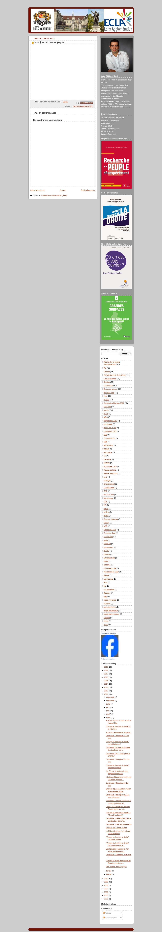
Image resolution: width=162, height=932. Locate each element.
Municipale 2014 (110, 466)
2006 (106, 892)
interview (107, 407)
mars (108, 718)
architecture (108, 579)
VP (105, 505)
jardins (106, 512)
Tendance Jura (109, 533)
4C (105, 456)
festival (106, 449)
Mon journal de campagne (116, 867)
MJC (105, 526)
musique (107, 604)
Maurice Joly (109, 495)
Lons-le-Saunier (110, 379)
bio (105, 586)
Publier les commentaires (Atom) (54, 195)
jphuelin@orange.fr (109, 134)
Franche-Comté (110, 568)
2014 (106, 684)
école (106, 625)
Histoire (107, 463)
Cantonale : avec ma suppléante (119, 824)
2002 (106, 899)
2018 (106, 670)
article (106, 509)
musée (106, 400)
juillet (108, 704)
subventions (108, 547)
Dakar (106, 561)
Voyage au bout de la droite (115, 375)
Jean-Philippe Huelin (108, 633)
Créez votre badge (107, 659)
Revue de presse (110, 389)
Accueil (63, 190)
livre (105, 597)
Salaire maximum (110, 473)
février (109, 871)
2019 (106, 667)
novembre (110, 701)
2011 (106, 694)
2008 (106, 885)
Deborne (107, 565)
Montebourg (108, 498)
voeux (106, 621)
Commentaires (110, 918)
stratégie (107, 481)
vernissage (108, 424)
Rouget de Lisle (110, 470)
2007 (106, 889)
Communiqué (109, 488)
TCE (105, 502)
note (105, 477)
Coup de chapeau (111, 519)
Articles (107, 913)
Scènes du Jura (110, 530)
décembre (110, 697)
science (107, 618)
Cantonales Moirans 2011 (83, 106)
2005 (106, 895)
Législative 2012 (110, 431)
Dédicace (107, 459)
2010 (106, 879)
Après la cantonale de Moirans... (119, 732)
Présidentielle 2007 (111, 572)
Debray (107, 523)
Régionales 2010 (110, 421)
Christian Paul (109, 558)
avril (108, 714)
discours (107, 593)
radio (106, 540)
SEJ (105, 435)
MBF (106, 442)
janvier (109, 874)
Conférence (108, 386)
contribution (108, 537)
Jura (105, 396)
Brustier (107, 382)
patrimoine (108, 452)
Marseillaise (108, 445)
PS (105, 368)
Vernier (106, 575)
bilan (106, 582)
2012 (106, 691)
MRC (106, 417)
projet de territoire (111, 611)
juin (108, 707)
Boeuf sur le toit (110, 428)
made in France (110, 600)
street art (107, 544)
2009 (106, 882)
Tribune (107, 372)
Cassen (107, 554)
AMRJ (106, 516)
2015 (106, 681)
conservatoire (109, 589)
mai (108, 711)
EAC (105, 491)
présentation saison (111, 614)
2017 (106, 674)
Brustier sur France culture (116, 828)
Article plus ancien (88, 190)
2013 (106, 687)
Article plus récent (37, 190)
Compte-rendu (109, 438)
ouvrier (106, 410)
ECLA (106, 414)
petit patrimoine (110, 607)
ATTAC (106, 551)
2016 (106, 677)
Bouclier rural (109, 393)
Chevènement (109, 484)
